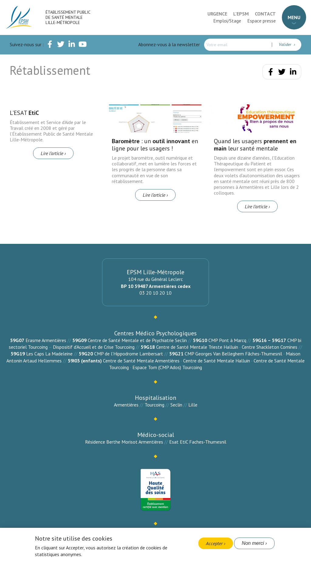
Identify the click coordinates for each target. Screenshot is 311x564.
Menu (294, 17)
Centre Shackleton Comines (269, 347)
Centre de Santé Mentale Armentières (141, 361)
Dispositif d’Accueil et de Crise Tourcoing (94, 347)
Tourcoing (154, 405)
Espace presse (261, 21)
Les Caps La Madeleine (49, 354)
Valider (285, 44)
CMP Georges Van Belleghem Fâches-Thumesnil (233, 354)
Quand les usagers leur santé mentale (255, 144)
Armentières (126, 405)
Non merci (253, 543)
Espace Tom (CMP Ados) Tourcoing (167, 367)
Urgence (217, 14)
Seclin (176, 405)
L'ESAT (24, 113)
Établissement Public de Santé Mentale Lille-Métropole (68, 17)
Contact (265, 14)
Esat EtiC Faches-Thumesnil (197, 442)
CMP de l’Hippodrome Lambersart (128, 354)
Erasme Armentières (46, 340)
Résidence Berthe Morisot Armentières (124, 442)
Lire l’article (52, 153)
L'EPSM (241, 14)
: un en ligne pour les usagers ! (155, 144)
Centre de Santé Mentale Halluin (216, 361)
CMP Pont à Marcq (227, 340)
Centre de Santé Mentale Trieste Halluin (197, 347)
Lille (192, 405)
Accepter (214, 543)
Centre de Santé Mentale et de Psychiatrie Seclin (137, 340)
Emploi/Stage (227, 21)
